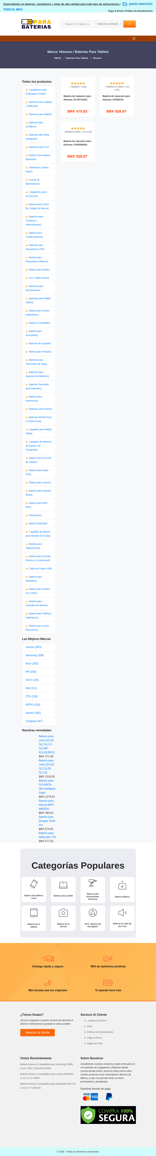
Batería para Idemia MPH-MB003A (46, 804)
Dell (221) (31, 688)
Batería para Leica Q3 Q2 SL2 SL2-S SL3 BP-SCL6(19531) (47, 744)
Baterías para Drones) (38, 409)
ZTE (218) (31, 696)
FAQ (89, 1026)
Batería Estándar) (36, 523)
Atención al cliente (38, 1032)
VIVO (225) (32, 680)
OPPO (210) (32, 704)
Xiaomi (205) (33, 712)
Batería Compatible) (37, 323)
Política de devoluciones (139, 11)
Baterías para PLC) (37, 147)
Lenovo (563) (33, 647)
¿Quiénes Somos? (97, 1020)
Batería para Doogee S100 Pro (47, 820)
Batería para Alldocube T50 (47, 835)
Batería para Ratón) (37, 269)
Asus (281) (31, 663)
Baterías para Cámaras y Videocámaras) (34, 220)
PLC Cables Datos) (37, 278)
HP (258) (30, 671)
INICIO (57, 58)
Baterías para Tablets (77, 58)
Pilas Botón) (33, 515)
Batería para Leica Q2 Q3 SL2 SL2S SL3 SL (46, 766)
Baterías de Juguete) (38, 343)
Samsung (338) (34, 655)
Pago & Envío (115, 11)
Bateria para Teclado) (38, 351)
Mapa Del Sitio (95, 1043)
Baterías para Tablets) (38, 114)
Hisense (97, 58)
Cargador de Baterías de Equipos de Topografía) (38, 445)
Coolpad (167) (33, 721)
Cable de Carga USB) (38, 568)
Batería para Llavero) (38, 482)
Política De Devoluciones (100, 1032)
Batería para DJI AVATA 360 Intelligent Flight (47, 786)
